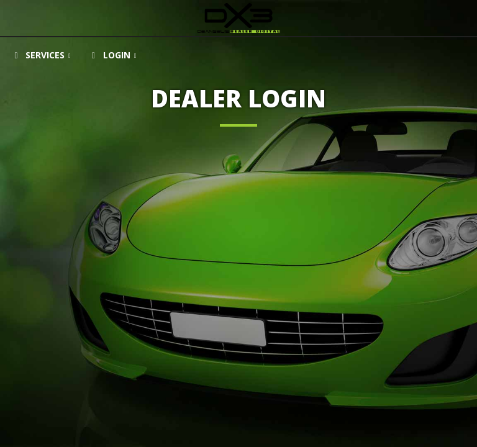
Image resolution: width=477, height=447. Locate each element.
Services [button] (36, 55)
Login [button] (107, 55)
